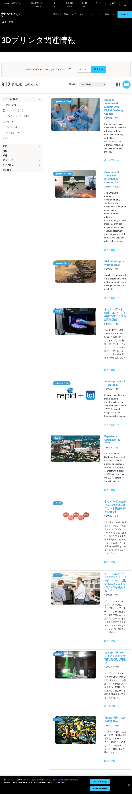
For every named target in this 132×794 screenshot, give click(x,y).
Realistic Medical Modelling (76, 705)
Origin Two (95, 685)
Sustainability (117, 760)
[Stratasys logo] (10, 15)
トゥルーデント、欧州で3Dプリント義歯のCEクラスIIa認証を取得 (110, 262)
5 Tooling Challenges (77, 685)
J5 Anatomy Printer (99, 697)
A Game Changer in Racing (56, 749)
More (5, 139)
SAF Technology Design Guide (54, 705)
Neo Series (95, 689)
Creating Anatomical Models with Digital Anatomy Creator (106, 104)
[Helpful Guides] (57, 676)
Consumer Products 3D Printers (120, 702)
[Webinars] (57, 735)
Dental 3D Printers (119, 681)
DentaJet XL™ (96, 693)
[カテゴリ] (22, 171)
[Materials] (78, 735)
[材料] (22, 156)
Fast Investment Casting (54, 742)
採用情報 (84, 5)
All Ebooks (52, 718)
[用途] (22, 152)
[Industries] (121, 676)
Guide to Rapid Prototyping (75, 697)
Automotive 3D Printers (118, 690)
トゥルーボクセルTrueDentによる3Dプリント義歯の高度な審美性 (110, 420)
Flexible (72, 744)
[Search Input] (84, 70)
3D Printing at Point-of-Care (56, 760)
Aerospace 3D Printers (121, 696)
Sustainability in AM (56, 755)
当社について (98, 5)
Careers (115, 752)
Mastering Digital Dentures (55, 768)
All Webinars (53, 773)
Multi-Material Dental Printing (56, 697)
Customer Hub (97, 759)
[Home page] (1, 23)
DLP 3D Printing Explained (75, 727)
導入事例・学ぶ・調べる (36, 5)
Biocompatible (75, 748)
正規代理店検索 (69, 5)
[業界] (22, 147)
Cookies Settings (100, 782)
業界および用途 (60, 15)
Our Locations (118, 748)
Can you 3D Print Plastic (76, 719)
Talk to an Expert (97, 755)
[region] (66, 785)
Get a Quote (96, 751)
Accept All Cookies (100, 788)
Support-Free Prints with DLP (56, 712)
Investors (116, 764)
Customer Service (98, 763)
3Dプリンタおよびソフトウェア (85, 15)
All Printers (95, 701)
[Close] (129, 785)
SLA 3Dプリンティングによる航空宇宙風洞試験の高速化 (110, 540)
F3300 (93, 681)
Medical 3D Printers (120, 685)
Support (94, 744)
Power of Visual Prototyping (54, 690)
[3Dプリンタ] (22, 161)
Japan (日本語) (13, 3)
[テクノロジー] (22, 166)
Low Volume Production (74, 690)
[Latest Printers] (100, 676)
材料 (107, 15)
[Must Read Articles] (78, 678)
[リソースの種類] (22, 100)
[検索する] (98, 70)
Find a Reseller (97, 747)
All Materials (74, 752)
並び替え (73, 85)
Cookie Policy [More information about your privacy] (60, 782)
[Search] (125, 5)
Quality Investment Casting (56, 683)
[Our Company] (121, 735)
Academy (116, 756)
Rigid (71, 740)
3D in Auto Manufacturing (75, 712)
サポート (54, 5)
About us (115, 740)
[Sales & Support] (100, 737)
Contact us (116, 744)
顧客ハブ (113, 5)
